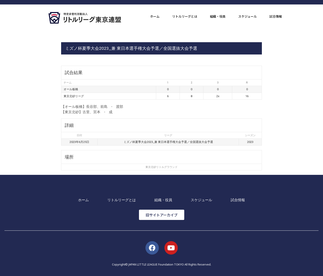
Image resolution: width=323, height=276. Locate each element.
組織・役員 (218, 16)
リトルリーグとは (184, 16)
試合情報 (275, 16)
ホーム (154, 16)
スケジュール (247, 16)
